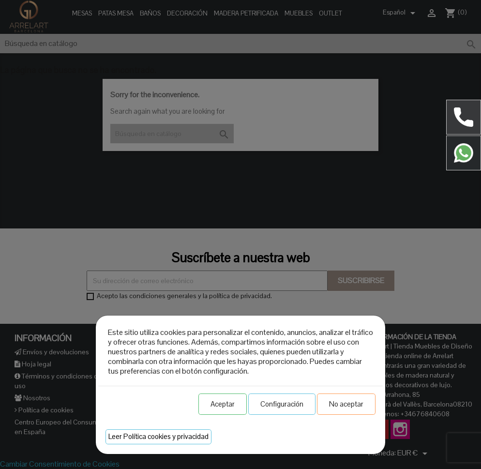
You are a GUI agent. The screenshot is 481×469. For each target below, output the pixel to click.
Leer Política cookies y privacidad (158, 436)
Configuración (281, 403)
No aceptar (346, 403)
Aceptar (222, 403)
